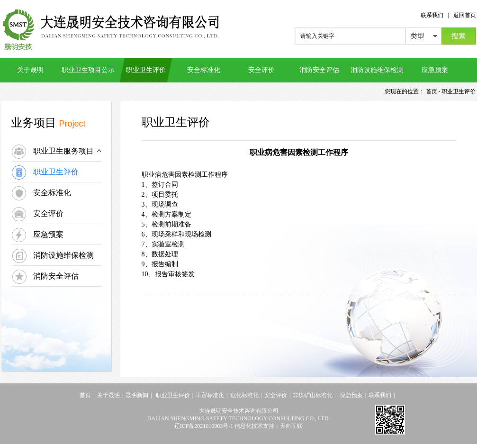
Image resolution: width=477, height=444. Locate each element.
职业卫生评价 (146, 69)
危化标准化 (244, 395)
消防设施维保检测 (377, 69)
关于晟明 (30, 69)
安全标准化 (203, 69)
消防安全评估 (319, 69)
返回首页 (464, 15)
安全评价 (261, 69)
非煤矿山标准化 (313, 395)
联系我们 (432, 15)
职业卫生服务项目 (67, 151)
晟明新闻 (137, 395)
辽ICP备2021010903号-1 (204, 426)
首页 (85, 395)
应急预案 (435, 69)
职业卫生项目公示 (88, 69)
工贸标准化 (210, 395)
